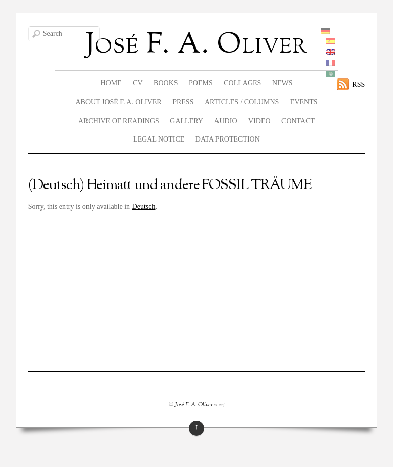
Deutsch (144, 207)
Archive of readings (118, 121)
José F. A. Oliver (193, 405)
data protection (227, 139)
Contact (298, 121)
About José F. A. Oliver (118, 102)
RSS (358, 84)
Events (304, 102)
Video (259, 121)
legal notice (158, 139)
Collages (242, 83)
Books (166, 83)
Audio (225, 121)
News (282, 83)
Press (182, 102)
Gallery (186, 121)
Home (110, 83)
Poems (201, 83)
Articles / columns (242, 102)
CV (137, 83)
